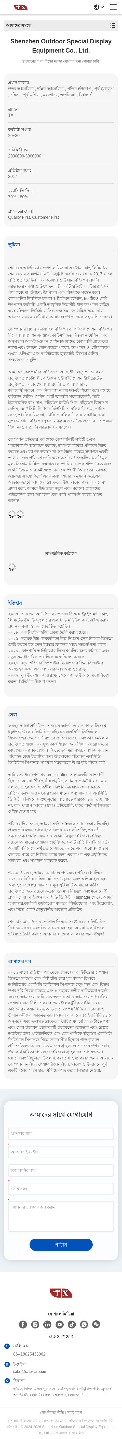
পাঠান (61, 1245)
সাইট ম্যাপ (74, 1412)
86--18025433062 (29, 1354)
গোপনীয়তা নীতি (52, 1412)
